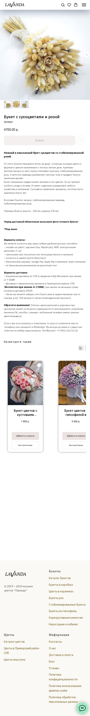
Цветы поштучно (15, 659)
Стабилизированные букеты (67, 604)
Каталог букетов (60, 578)
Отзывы (54, 668)
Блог (52, 661)
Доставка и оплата (61, 655)
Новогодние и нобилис (63, 624)
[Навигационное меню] (84, 5)
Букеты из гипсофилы (63, 611)
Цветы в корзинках (61, 591)
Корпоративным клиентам (66, 617)
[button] (63, 5)
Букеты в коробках (61, 584)
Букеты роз (56, 598)
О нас (52, 648)
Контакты (55, 641)
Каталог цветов (14, 641)
